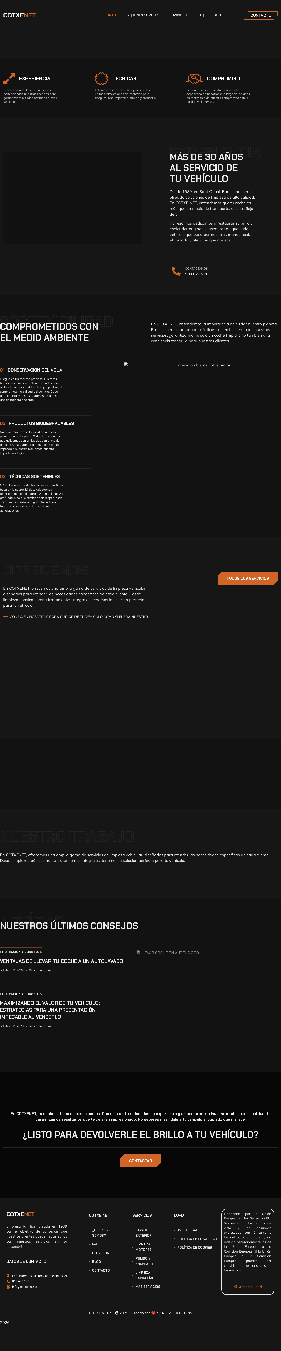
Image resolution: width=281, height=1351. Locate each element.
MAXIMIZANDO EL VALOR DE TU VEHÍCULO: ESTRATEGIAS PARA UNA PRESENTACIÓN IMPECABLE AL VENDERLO (50, 1010)
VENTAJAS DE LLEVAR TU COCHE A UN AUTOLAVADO (61, 961)
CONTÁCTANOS (196, 268)
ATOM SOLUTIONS (176, 1313)
